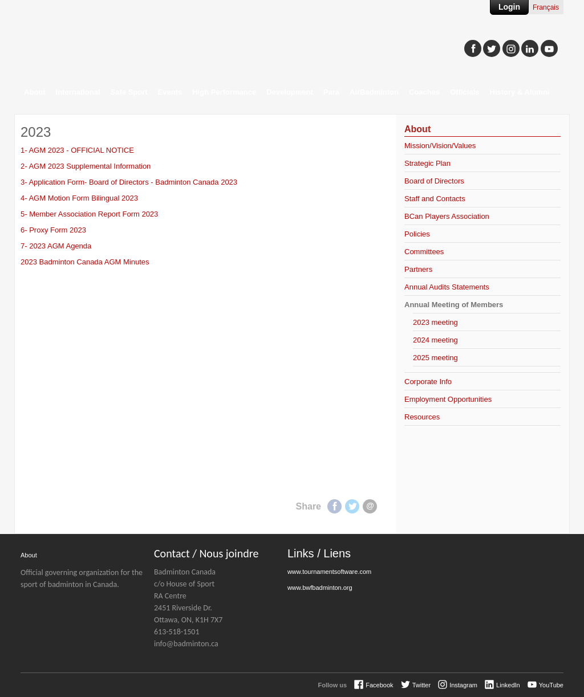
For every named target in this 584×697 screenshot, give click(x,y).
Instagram (463, 685)
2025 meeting (435, 357)
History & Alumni (520, 92)
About (35, 92)
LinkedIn (508, 685)
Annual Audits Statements (446, 287)
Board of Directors (434, 181)
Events (170, 92)
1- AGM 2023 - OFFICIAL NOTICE (77, 150)
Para (331, 92)
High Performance (224, 92)
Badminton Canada (129, 43)
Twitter (352, 506)
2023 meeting (435, 322)
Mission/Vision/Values (440, 145)
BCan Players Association (446, 216)
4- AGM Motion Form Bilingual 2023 (79, 198)
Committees (424, 251)
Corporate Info (428, 381)
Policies (417, 234)
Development (289, 92)
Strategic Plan (427, 163)
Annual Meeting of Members (453, 304)
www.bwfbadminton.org (319, 587)
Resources (422, 417)
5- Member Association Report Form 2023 (89, 214)
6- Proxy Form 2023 (53, 230)
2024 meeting (435, 340)
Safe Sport (129, 92)
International (78, 92)
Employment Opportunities (448, 399)
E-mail (370, 506)
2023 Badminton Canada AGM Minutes (85, 262)
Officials (464, 92)
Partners (418, 269)
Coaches (424, 92)
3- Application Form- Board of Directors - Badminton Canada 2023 (129, 182)
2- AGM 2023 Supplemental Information (86, 166)
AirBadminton (374, 92)
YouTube (551, 685)
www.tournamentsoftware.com (329, 571)
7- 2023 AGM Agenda (56, 246)
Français (546, 7)
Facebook (334, 506)
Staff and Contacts (434, 198)
